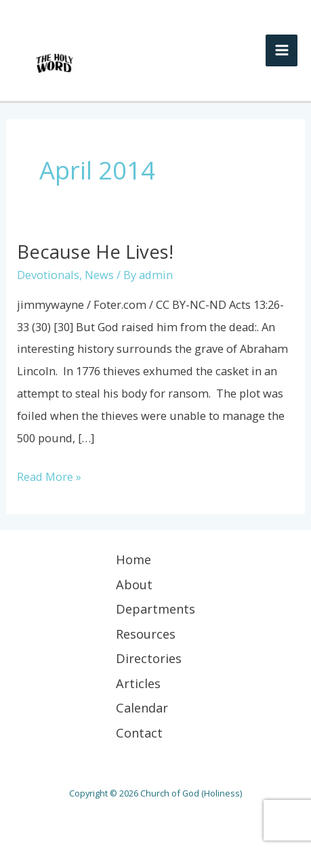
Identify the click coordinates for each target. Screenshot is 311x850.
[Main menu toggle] (281, 50)
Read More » (49, 475)
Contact (139, 733)
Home (133, 559)
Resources (145, 634)
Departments (155, 609)
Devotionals (48, 274)
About (134, 584)
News (99, 274)
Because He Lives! (95, 251)
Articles (138, 683)
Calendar (142, 708)
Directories (149, 658)
